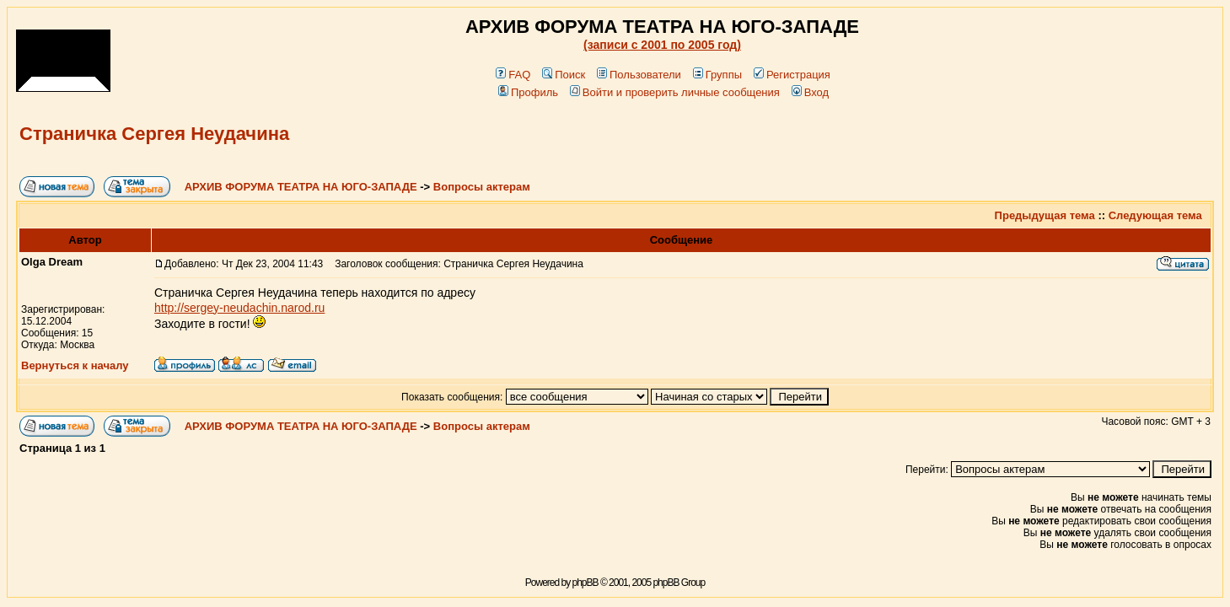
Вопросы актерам (481, 186)
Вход (810, 92)
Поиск (563, 74)
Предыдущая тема (1045, 215)
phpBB (585, 582)
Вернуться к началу (75, 365)
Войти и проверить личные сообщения (675, 92)
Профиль (528, 92)
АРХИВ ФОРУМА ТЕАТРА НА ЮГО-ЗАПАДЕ (301, 186)
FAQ (513, 74)
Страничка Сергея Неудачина (154, 133)
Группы (717, 74)
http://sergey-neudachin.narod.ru (239, 307)
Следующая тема (1155, 215)
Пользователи (639, 74)
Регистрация (792, 74)
